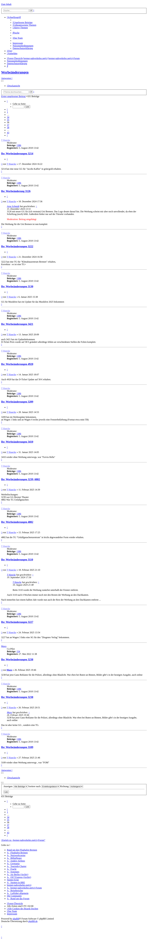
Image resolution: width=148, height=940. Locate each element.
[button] (7, 101)
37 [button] (8, 125)
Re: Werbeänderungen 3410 (17, 441)
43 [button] (8, 132)
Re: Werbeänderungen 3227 (17, 622)
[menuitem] (23, 22)
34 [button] (8, 117)
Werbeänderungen (15, 72)
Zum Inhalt (6, 4)
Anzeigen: (15, 786)
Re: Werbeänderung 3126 (15, 191)
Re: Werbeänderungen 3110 (17, 559)
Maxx (3, 646)
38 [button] (8, 127)
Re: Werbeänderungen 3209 (17, 401)
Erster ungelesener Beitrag (13, 96)
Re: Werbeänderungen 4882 (17, 521)
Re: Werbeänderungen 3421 (17, 324)
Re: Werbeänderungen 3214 (17, 153)
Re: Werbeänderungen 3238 (17, 659)
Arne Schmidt (13, 206)
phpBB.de (33, 921)
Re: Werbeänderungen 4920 (17, 364)
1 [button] (7, 112)
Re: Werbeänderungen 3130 (17, 286)
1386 (19, 145)
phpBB (16, 918)
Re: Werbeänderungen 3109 (17, 747)
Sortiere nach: (43, 786)
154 (18, 651)
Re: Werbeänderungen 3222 (17, 246)
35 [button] (8, 120)
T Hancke (5, 140)
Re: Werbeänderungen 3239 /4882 (20, 479)
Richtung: (71, 786)
